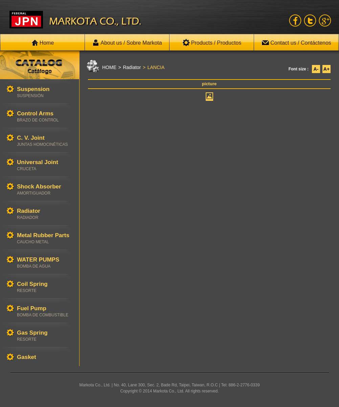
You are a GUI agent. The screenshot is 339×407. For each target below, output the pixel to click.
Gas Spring (44, 336)
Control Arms (44, 116)
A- (316, 69)
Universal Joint (44, 165)
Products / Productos (212, 42)
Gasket (44, 357)
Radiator (44, 214)
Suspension (44, 92)
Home (42, 42)
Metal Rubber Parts (44, 238)
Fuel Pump (44, 311)
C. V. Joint (44, 141)
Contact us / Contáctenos (296, 42)
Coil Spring (44, 287)
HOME (109, 67)
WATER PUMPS (44, 262)
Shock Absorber (44, 189)
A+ (326, 69)
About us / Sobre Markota (127, 42)
